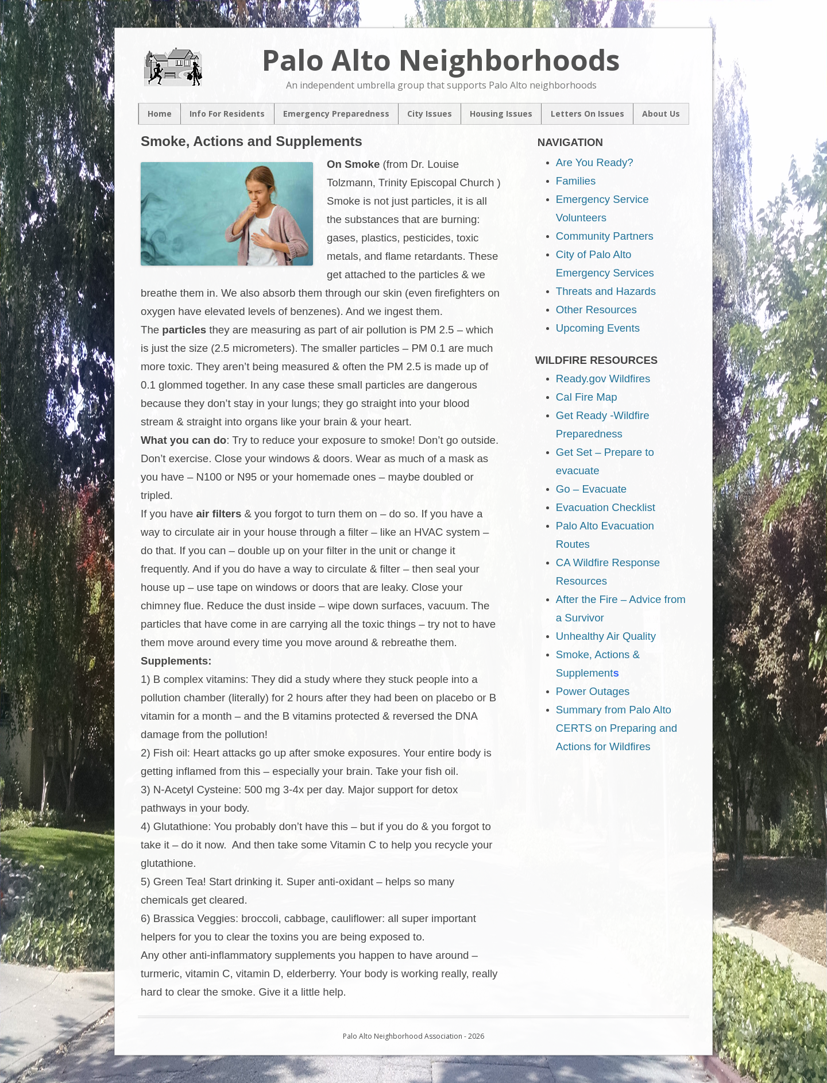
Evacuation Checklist (605, 507)
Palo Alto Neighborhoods (441, 59)
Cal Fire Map (586, 397)
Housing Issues (501, 114)
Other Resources (596, 310)
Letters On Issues (587, 114)
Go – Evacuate (591, 489)
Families (576, 181)
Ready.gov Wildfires (603, 378)
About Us (661, 114)
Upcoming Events (598, 328)
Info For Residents (227, 114)
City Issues (429, 114)
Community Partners (605, 236)
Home (160, 114)
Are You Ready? (594, 162)
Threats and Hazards (606, 291)
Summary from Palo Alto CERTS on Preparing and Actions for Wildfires (616, 728)
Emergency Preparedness (336, 114)
